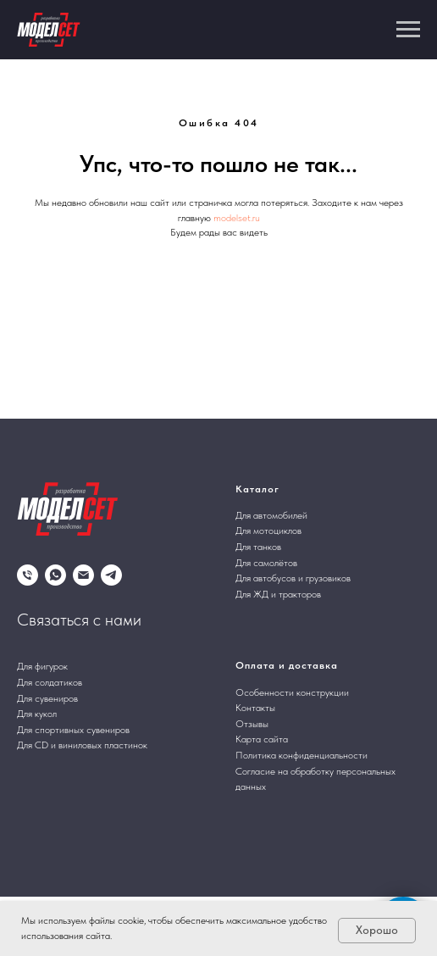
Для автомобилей (271, 515)
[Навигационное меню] (408, 29)
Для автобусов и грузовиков (293, 578)
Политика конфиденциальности (301, 755)
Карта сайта (261, 739)
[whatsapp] (55, 575)
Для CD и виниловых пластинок (82, 745)
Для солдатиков (49, 682)
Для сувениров (47, 698)
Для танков (258, 547)
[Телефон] (27, 575)
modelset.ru (236, 218)
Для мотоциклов (268, 530)
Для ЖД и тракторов (278, 594)
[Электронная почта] (83, 575)
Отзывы (251, 724)
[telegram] (111, 575)
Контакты (255, 708)
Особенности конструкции (292, 692)
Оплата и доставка (286, 665)
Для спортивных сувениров (73, 730)
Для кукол (37, 714)
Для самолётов (266, 563)
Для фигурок (42, 666)
